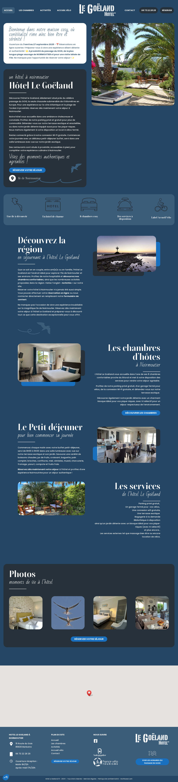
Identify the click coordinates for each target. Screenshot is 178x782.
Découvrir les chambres (141, 413)
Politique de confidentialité (108, 779)
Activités (45, 10)
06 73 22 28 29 (148, 10)
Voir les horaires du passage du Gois (152, 761)
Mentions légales (90, 779)
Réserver (167, 10)
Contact (130, 10)
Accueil (8, 10)
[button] (90, 693)
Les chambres (26, 10)
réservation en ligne (58, 293)
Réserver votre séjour (27, 170)
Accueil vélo (64, 10)
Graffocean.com (126, 779)
